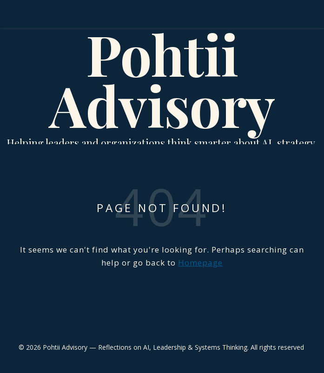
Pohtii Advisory (162, 79)
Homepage (200, 262)
